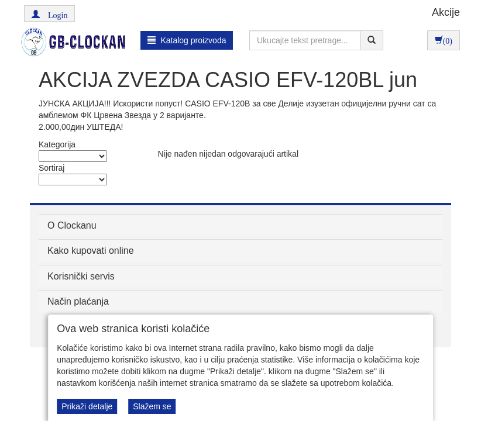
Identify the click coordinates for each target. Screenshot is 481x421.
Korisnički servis (81, 276)
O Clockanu (72, 225)
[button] (49, 13)
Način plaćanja (78, 301)
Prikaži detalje (86, 406)
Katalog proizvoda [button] (186, 40)
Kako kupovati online (90, 251)
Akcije (446, 12)
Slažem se (152, 406)
